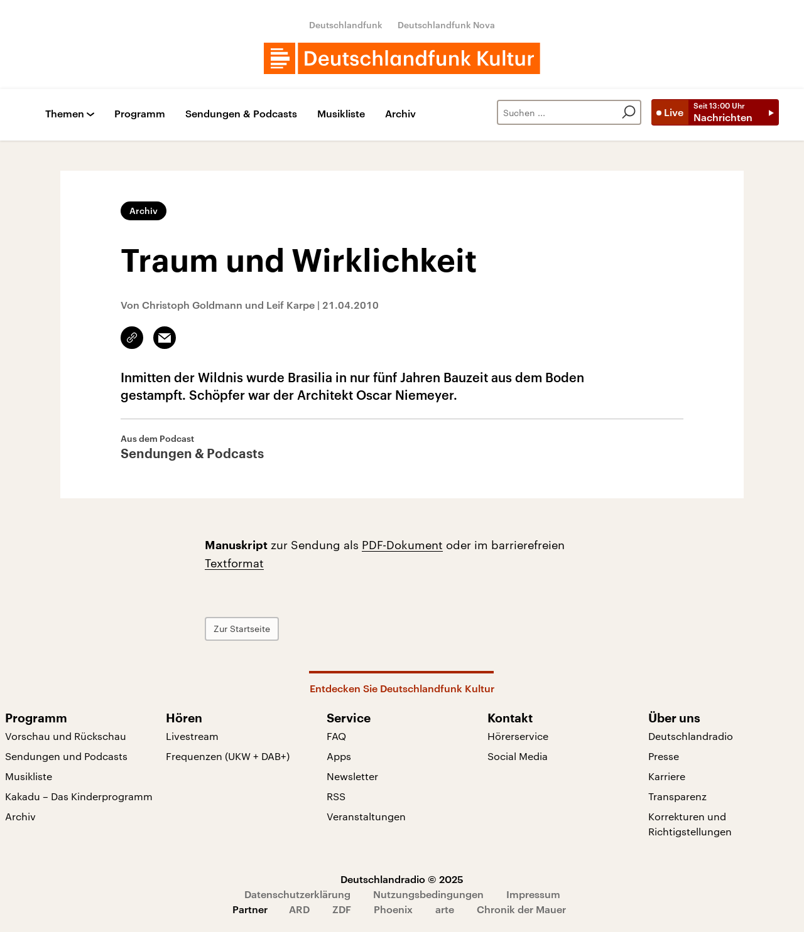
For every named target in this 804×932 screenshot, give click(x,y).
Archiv (400, 114)
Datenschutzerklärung (297, 894)
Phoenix (393, 909)
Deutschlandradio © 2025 (402, 879)
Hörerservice (517, 736)
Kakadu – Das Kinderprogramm (79, 796)
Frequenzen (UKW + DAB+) (228, 756)
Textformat (234, 563)
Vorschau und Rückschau (65, 736)
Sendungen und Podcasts (66, 756)
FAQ (336, 736)
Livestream (192, 736)
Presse (663, 756)
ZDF (341, 909)
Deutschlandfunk (346, 24)
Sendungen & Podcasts (241, 114)
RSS (336, 796)
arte (444, 909)
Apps (339, 756)
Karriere (666, 776)
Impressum (533, 894)
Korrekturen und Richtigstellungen (690, 823)
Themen (64, 114)
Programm (139, 114)
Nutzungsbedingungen (428, 894)
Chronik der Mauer (521, 909)
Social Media (517, 756)
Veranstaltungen (366, 816)
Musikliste (341, 114)
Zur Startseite (242, 628)
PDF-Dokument (402, 545)
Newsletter (352, 776)
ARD (299, 909)
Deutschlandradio (690, 736)
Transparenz (677, 796)
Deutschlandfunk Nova (446, 24)
